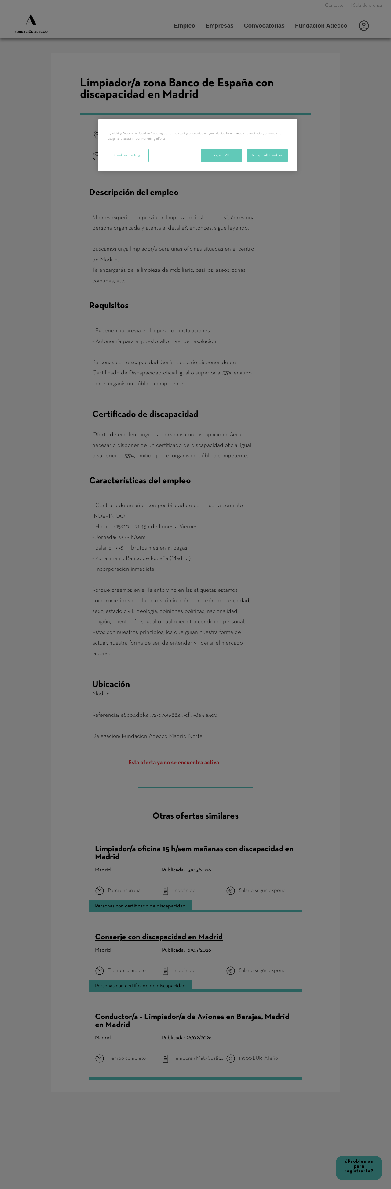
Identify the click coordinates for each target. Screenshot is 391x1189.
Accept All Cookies (267, 155)
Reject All (222, 155)
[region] (197, 145)
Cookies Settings (128, 155)
